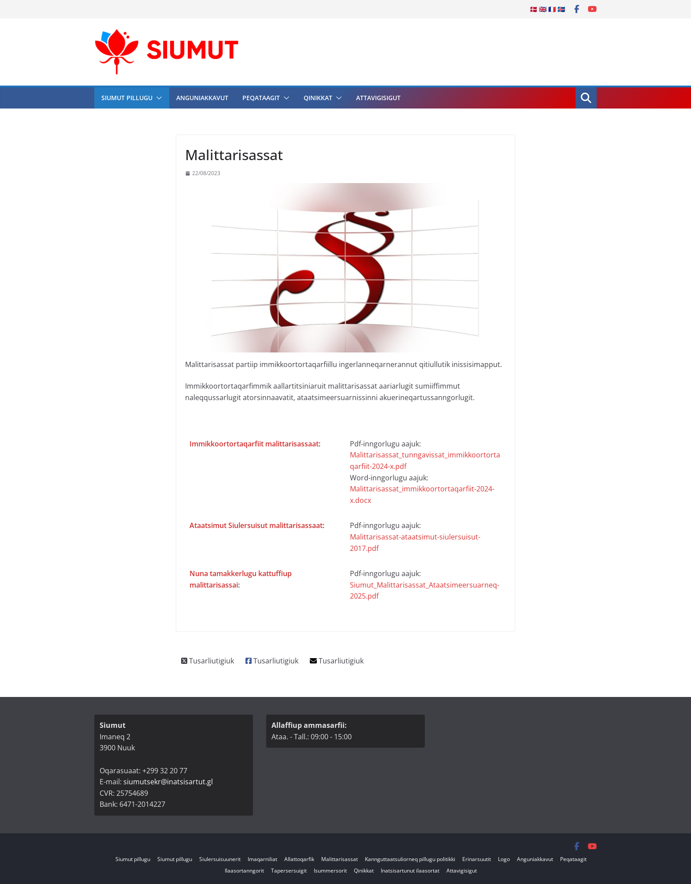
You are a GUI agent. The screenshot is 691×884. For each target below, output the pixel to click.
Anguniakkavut (202, 98)
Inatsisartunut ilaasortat (410, 870)
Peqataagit (261, 98)
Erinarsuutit (476, 859)
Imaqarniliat (262, 859)
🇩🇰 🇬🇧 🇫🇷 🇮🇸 (547, 9)
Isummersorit (330, 870)
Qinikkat (318, 98)
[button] (157, 98)
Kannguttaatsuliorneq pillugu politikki (410, 859)
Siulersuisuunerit (220, 859)
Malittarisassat (339, 859)
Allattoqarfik (299, 859)
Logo (504, 859)
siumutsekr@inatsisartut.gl (168, 782)
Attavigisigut (378, 98)
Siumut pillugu (126, 98)
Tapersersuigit (289, 870)
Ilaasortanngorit (244, 870)
